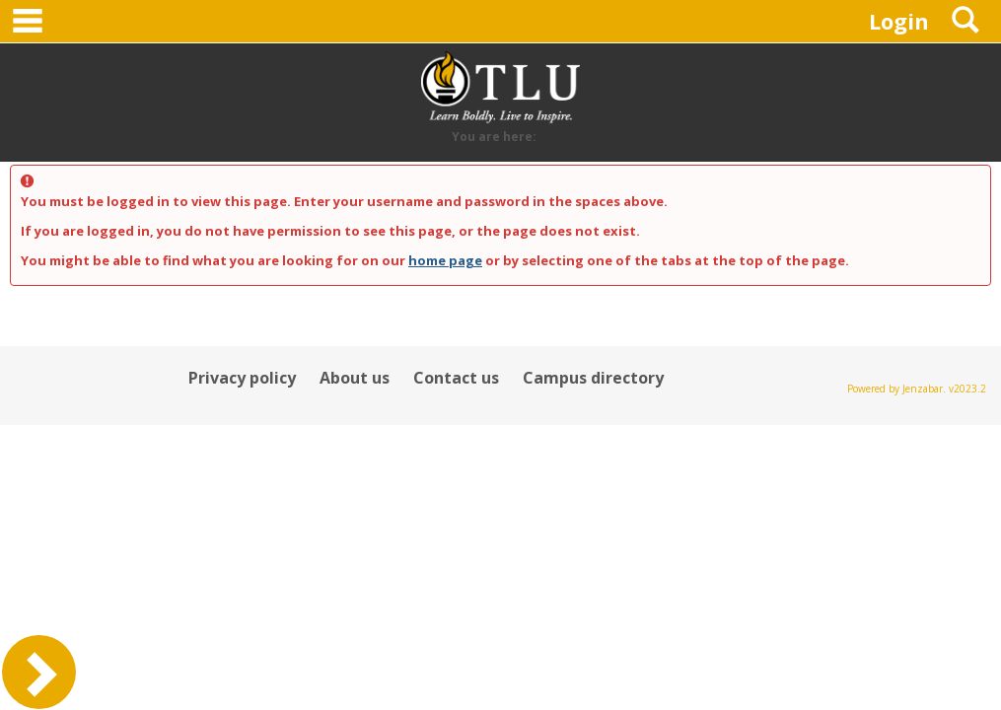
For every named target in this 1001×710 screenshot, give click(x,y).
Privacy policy (242, 378)
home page (445, 260)
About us (355, 378)
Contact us (456, 378)
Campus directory (593, 378)
